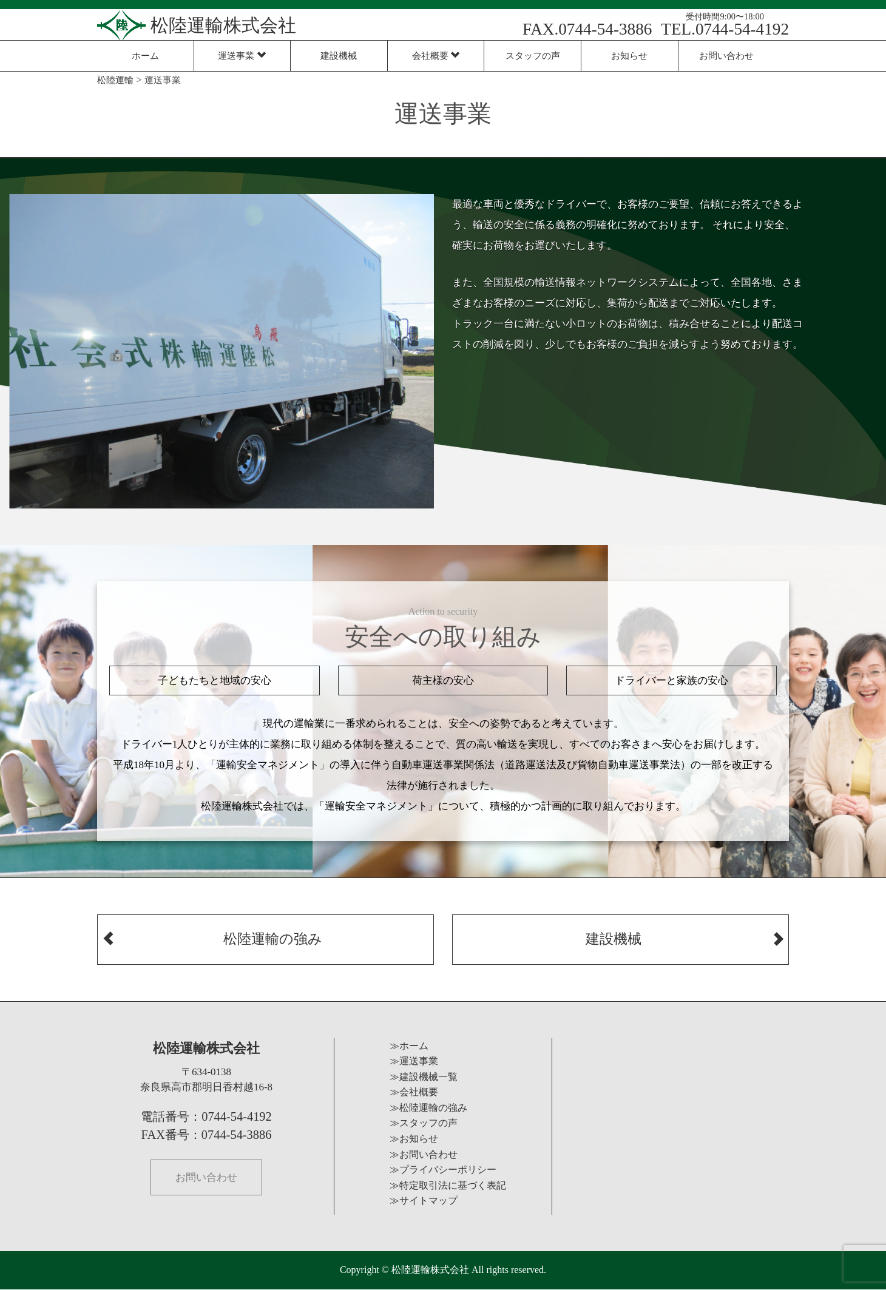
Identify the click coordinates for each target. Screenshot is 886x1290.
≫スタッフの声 (424, 1124)
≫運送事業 (414, 1062)
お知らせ (629, 55)
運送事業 (242, 55)
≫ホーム (409, 1046)
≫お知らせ (414, 1140)
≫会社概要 (414, 1093)
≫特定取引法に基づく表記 (448, 1186)
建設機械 (338, 55)
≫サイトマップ (424, 1202)
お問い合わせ (726, 55)
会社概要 (436, 55)
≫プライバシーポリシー (443, 1171)
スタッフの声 (533, 55)
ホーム (145, 55)
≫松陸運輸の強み (428, 1108)
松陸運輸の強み (211, 931)
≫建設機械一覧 (424, 1077)
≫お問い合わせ (424, 1155)
